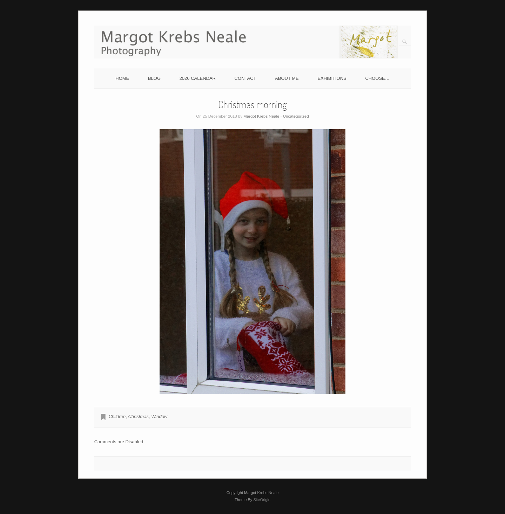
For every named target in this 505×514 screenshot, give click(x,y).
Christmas (138, 416)
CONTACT (245, 78)
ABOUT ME (287, 78)
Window (159, 416)
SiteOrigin (261, 500)
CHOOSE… (377, 78)
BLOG (154, 78)
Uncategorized (296, 116)
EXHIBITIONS (331, 78)
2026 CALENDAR (198, 78)
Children (117, 416)
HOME (122, 78)
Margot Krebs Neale (261, 116)
